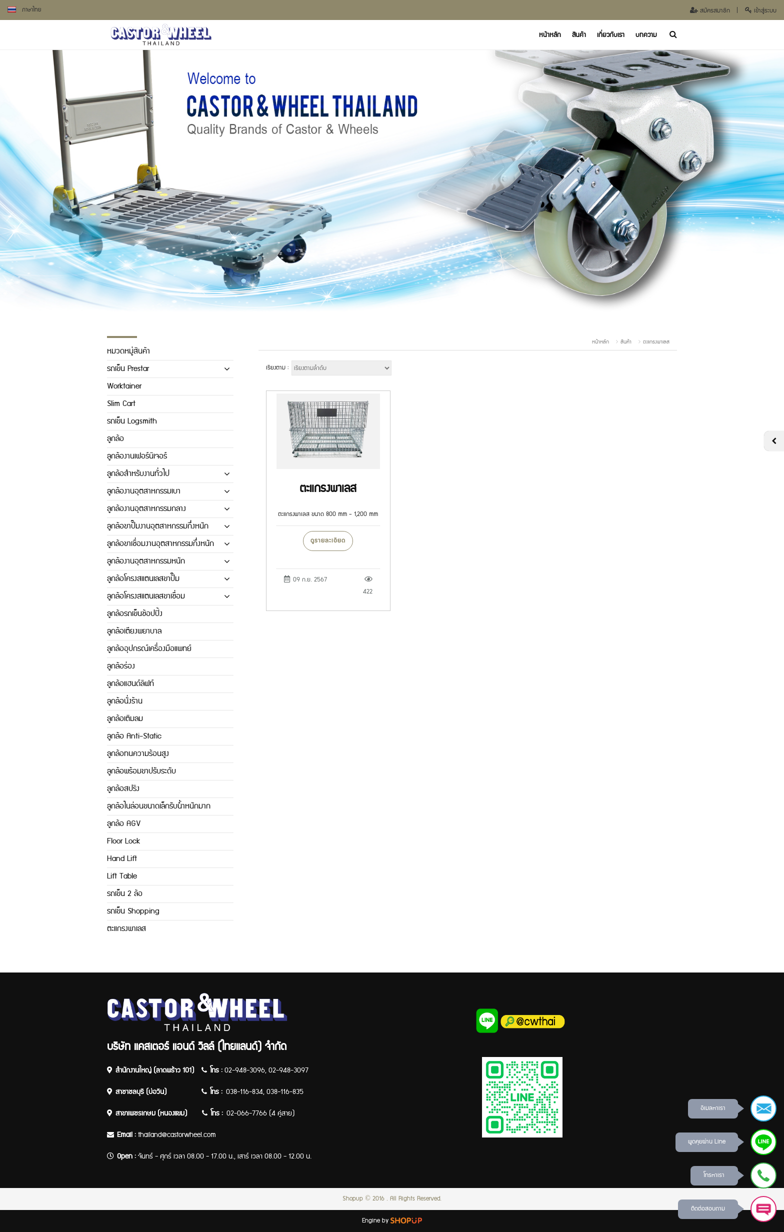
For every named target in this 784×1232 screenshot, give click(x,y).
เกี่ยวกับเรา (610, 35)
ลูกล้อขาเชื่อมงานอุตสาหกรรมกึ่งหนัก (160, 543)
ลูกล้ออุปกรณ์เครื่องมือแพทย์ (149, 649)
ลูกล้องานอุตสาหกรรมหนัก (146, 561)
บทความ (646, 35)
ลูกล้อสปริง (123, 789)
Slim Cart (121, 403)
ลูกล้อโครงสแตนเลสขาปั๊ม (143, 579)
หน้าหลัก (550, 35)
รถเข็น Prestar (128, 369)
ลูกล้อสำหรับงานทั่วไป (138, 473)
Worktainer (124, 386)
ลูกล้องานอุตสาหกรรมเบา (143, 491)
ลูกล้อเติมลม (125, 719)
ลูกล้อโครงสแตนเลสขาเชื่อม (146, 596)
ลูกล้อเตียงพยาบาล (134, 631)
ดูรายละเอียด (328, 541)
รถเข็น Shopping (133, 911)
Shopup (352, 1199)
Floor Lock (123, 841)
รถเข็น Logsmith (132, 421)
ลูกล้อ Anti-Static (134, 736)
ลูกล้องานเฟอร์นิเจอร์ (137, 456)
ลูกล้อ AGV (124, 823)
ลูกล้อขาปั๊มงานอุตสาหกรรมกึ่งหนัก (157, 526)
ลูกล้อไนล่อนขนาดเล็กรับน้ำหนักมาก (158, 806)
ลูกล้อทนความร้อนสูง (138, 753)
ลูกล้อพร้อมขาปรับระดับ (141, 771)
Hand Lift (122, 859)
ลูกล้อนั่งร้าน (124, 701)
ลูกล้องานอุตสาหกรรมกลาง (146, 509)
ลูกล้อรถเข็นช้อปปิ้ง (134, 613)
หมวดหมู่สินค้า (128, 351)
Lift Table (122, 876)
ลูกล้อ (115, 439)
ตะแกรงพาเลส (656, 342)
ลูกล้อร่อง (121, 666)
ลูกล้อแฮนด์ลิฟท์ (130, 683)
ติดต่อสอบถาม (708, 1209)
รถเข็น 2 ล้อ (124, 893)
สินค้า (579, 35)
